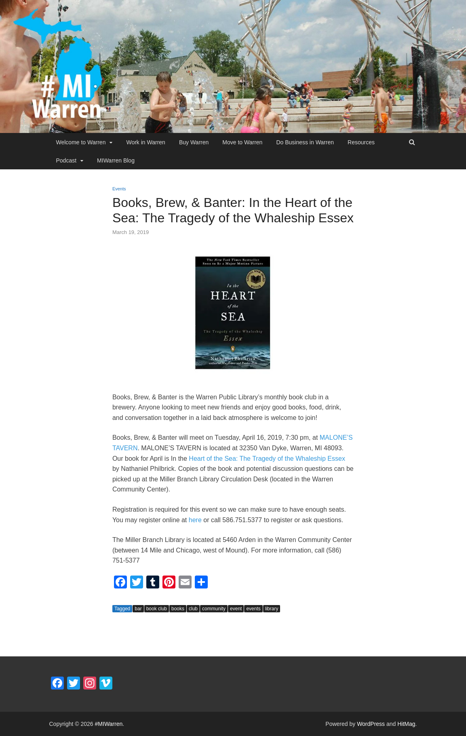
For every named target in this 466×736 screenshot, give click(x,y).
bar (138, 609)
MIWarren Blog (116, 160)
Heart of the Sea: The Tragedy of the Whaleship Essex (267, 458)
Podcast (66, 160)
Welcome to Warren (81, 142)
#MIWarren (109, 724)
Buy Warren (194, 142)
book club (156, 609)
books (177, 609)
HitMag (406, 724)
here (195, 520)
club (193, 609)
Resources (361, 142)
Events (119, 188)
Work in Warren (145, 142)
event (236, 609)
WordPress (371, 724)
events (253, 609)
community (214, 609)
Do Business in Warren (305, 142)
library (271, 609)
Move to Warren (242, 142)
